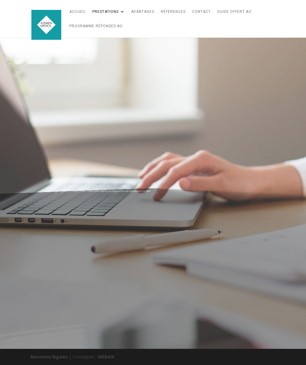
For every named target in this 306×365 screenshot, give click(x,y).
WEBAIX (106, 357)
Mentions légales (49, 357)
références (173, 12)
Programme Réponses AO (96, 26)
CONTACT (201, 12)
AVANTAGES (142, 12)
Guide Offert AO (234, 12)
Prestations (105, 12)
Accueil (77, 12)
